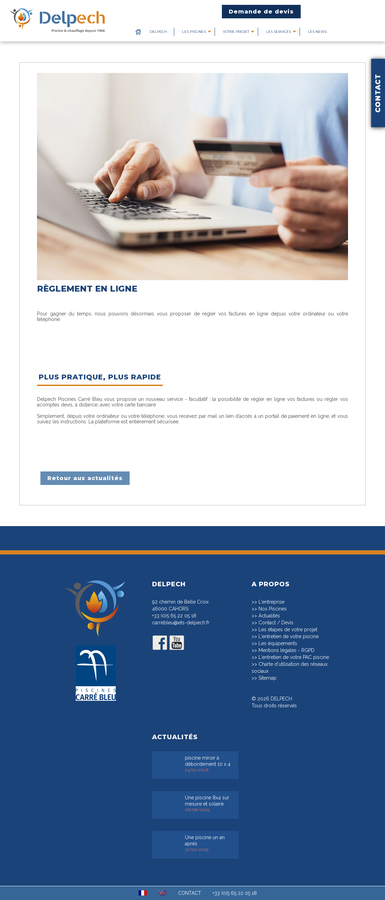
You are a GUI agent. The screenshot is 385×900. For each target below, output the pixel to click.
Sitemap (267, 678)
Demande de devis (261, 11)
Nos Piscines (273, 609)
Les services (278, 31)
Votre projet (236, 31)
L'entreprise (271, 602)
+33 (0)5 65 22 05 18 (174, 615)
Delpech (158, 31)
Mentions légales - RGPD (286, 650)
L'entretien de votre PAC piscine (294, 657)
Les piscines (194, 31)
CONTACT (189, 893)
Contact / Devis (276, 622)
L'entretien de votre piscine (289, 636)
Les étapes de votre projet (288, 629)
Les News (317, 31)
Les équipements (278, 643)
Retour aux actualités (85, 478)
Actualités (269, 615)
